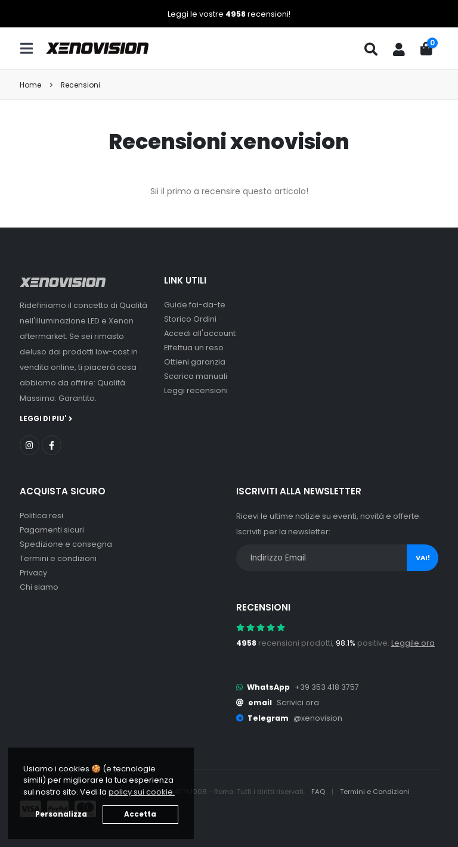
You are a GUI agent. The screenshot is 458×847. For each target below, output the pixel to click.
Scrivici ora (298, 702)
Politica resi (41, 515)
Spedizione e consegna (66, 544)
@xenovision (317, 718)
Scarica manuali (195, 376)
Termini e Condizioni (375, 791)
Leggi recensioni (196, 390)
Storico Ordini (190, 319)
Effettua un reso (194, 347)
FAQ (319, 791)
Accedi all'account (200, 333)
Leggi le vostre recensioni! (229, 14)
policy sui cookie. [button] (142, 792)
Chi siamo (39, 587)
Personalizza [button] (61, 814)
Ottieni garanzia (194, 362)
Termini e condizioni (58, 558)
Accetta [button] (140, 814)
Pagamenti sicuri (52, 530)
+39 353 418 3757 (327, 687)
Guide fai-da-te (194, 305)
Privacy (33, 573)
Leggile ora (413, 643)
